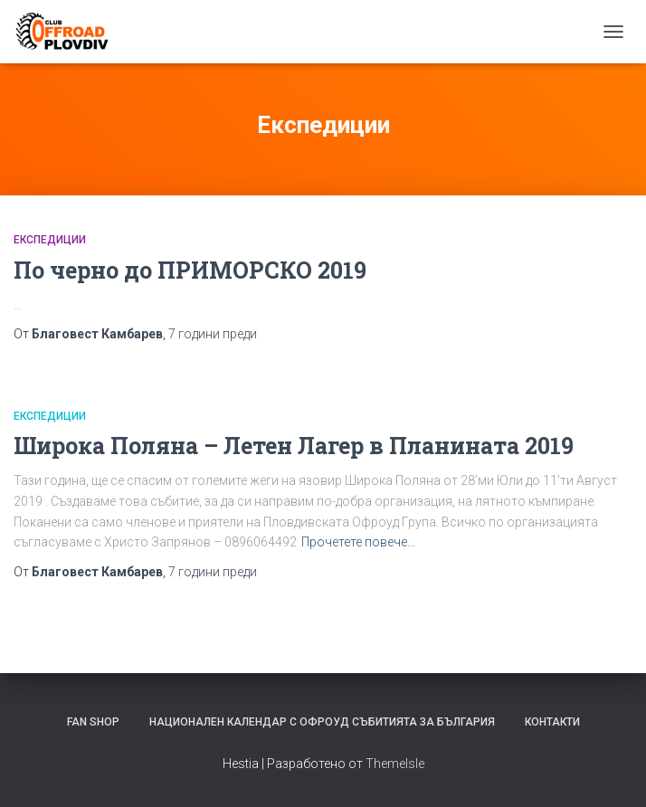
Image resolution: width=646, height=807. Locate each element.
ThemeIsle (395, 763)
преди (212, 334)
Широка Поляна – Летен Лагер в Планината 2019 (294, 445)
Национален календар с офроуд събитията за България (322, 722)
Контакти (552, 722)
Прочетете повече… (358, 542)
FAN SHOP (93, 722)
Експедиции (50, 239)
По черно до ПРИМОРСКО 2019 (190, 270)
